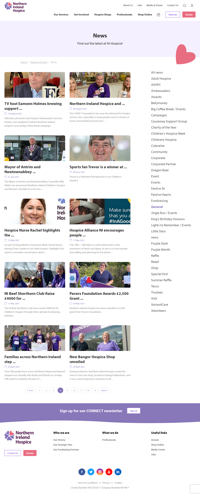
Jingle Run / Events (164, 213)
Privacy (106, 482)
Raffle (155, 255)
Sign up (133, 410)
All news (157, 72)
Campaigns (159, 115)
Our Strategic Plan (62, 444)
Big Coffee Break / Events (168, 109)
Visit (154, 298)
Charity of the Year (163, 127)
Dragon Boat (160, 170)
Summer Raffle (161, 280)
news (154, 237)
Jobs (139, 5)
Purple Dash (159, 243)
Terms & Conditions (88, 482)
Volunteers (158, 310)
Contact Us (172, 5)
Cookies (118, 482)
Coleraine (157, 146)
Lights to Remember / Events (171, 225)
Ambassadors (160, 91)
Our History (59, 439)
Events (155, 182)
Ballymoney (159, 103)
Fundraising (159, 200)
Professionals (124, 14)
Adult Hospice (161, 78)
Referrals (173, 14)
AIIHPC (156, 84)
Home (24, 62)
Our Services (61, 14)
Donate (188, 14)
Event (155, 176)
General (157, 207)
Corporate (158, 158)
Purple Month (160, 249)
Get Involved (81, 14)
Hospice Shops (102, 14)
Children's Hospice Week (168, 133)
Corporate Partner (163, 164)
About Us (128, 5)
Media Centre (158, 449)
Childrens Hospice (164, 139)
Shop (154, 268)
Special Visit (159, 274)
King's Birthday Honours (168, 219)
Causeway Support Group (169, 121)
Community (159, 152)
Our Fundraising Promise (66, 449)
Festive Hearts (161, 194)
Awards (156, 97)
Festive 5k (158, 188)
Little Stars (158, 231)
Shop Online (145, 14)
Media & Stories (155, 5)
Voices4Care (159, 304)
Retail (155, 262)
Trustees (157, 292)
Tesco (155, 286)
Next (105, 390)
